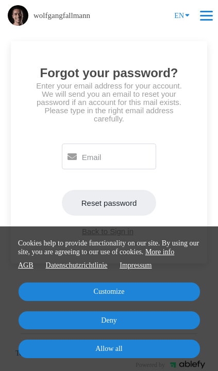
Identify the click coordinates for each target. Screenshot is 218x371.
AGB (25, 265)
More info (159, 252)
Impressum (136, 265)
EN (182, 15)
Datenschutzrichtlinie (77, 265)
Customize (109, 291)
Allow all (109, 348)
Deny (108, 320)
